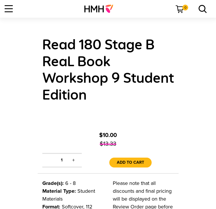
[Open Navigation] (9, 9)
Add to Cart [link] (130, 162)
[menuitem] (101, 8)
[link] (101, 8)
